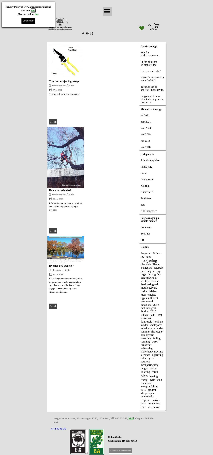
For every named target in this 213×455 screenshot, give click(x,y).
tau (143, 335)
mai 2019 (146, 134)
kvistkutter (147, 328)
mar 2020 (146, 128)
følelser (153, 291)
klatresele (146, 321)
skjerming (157, 354)
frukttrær (146, 344)
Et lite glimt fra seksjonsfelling (149, 63)
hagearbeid (147, 277)
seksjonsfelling (149, 386)
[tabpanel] (131, 440)
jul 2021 (145, 115)
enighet (151, 294)
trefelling (146, 271)
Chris (71, 86)
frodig (144, 379)
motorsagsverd (149, 287)
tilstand (155, 281)
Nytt (159, 274)
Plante (155, 264)
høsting (153, 376)
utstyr (154, 341)
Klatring (145, 185)
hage (143, 274)
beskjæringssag (150, 364)
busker (145, 311)
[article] (65, 83)
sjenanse (145, 354)
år (156, 277)
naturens (145, 361)
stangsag (146, 383)
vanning (145, 341)
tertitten (145, 281)
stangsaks (146, 267)
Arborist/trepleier (58, 86)
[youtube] (87, 33)
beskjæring (149, 260)
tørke (144, 291)
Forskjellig (146, 166)
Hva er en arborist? (60, 190)
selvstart (158, 267)
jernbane (158, 321)
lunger (144, 368)
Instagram (146, 227)
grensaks (146, 304)
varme (152, 368)
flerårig (151, 274)
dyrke (151, 358)
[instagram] (91, 33)
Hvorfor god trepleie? (61, 265)
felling (156, 338)
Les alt (53, 121)
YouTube (145, 233)
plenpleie (146, 264)
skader (144, 325)
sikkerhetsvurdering (152, 351)
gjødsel (152, 389)
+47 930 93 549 (58, 428)
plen (144, 376)
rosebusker (153, 407)
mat (143, 308)
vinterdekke (147, 396)
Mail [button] (131, 418)
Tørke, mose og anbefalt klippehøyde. (152, 88)
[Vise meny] (107, 11)
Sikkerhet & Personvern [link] (120, 450)
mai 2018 (146, 147)
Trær (159, 315)
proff (143, 403)
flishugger (157, 331)
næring (156, 271)
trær (143, 294)
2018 (153, 311)
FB (142, 239)
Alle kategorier (149, 211)
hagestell (146, 253)
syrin (152, 379)
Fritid (144, 173)
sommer (145, 331)
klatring (145, 371)
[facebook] (83, 33)
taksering (146, 338)
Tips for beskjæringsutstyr (64, 81)
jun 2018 (145, 140)
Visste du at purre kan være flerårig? (152, 79)
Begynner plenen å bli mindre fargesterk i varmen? (152, 99)
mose (155, 371)
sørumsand (147, 301)
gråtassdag (147, 348)
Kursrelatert (147, 192)
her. (33, 10)
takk (152, 315)
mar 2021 (146, 121)
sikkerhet (146, 318)
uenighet (151, 308)
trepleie (145, 400)
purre (156, 304)
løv (142, 256)
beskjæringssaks (150, 284)
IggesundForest (149, 298)
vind (159, 379)
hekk (143, 358)
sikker (144, 315)
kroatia (150, 335)
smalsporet (155, 325)
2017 (143, 389)
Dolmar (157, 253)
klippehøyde (148, 393)
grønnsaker (154, 403)
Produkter (146, 198)
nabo (148, 256)
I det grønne (56, 270)
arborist (158, 328)
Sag (143, 204)
